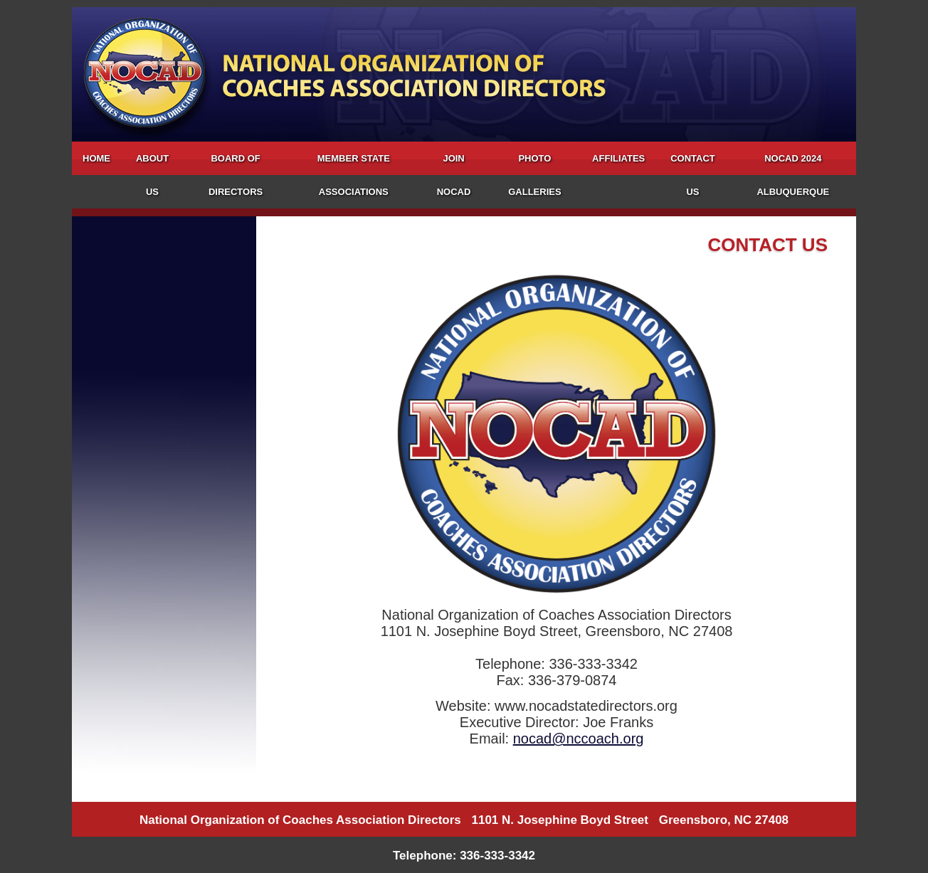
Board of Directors (236, 175)
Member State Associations (353, 175)
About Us (152, 175)
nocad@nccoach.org (578, 738)
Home (96, 158)
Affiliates (618, 158)
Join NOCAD (454, 175)
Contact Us (692, 175)
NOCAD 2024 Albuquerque (792, 175)
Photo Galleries (534, 175)
